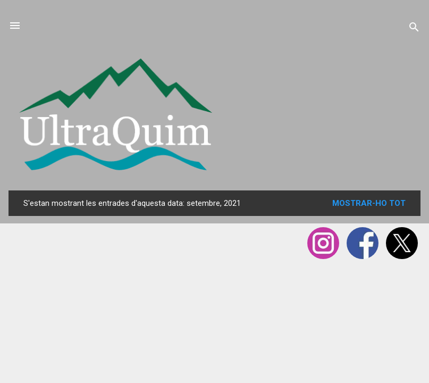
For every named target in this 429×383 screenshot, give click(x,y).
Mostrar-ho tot (369, 203)
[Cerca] (414, 29)
